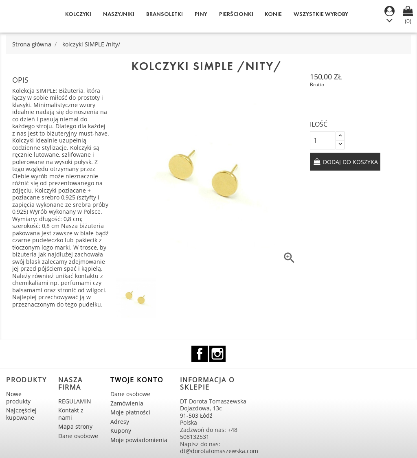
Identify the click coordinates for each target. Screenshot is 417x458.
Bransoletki (164, 14)
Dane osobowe (78, 436)
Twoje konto (136, 379)
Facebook (199, 354)
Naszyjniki (118, 14)
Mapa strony (75, 426)
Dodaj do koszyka (349, 162)
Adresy (119, 421)
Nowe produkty (18, 397)
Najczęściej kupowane (21, 413)
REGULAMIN (74, 401)
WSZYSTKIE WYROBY (321, 14)
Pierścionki (236, 14)
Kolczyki (78, 14)
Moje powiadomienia (138, 440)
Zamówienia (126, 403)
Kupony (120, 430)
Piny (201, 14)
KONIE (273, 14)
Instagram (217, 354)
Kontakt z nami (70, 413)
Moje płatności (130, 412)
